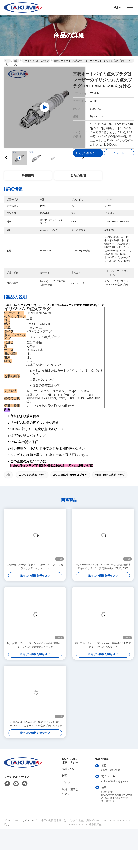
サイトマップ (29, 820)
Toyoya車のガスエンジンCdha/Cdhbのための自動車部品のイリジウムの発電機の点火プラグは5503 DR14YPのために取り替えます (103, 566)
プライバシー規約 (11, 822)
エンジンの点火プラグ (32, 474)
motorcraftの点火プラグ (110, 474)
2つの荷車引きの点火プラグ (70, 474)
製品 (15, 61)
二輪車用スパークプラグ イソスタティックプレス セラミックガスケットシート (35, 566)
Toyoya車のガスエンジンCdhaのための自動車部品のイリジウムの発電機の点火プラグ (35, 645)
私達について (70, 768)
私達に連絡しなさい (70, 791)
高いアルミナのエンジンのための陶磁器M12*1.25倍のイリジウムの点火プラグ (103, 645)
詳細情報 (28, 175)
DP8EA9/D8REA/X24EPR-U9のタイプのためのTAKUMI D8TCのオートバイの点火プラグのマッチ (35, 723)
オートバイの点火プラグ (36, 60)
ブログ (66, 782)
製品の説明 (78, 175)
